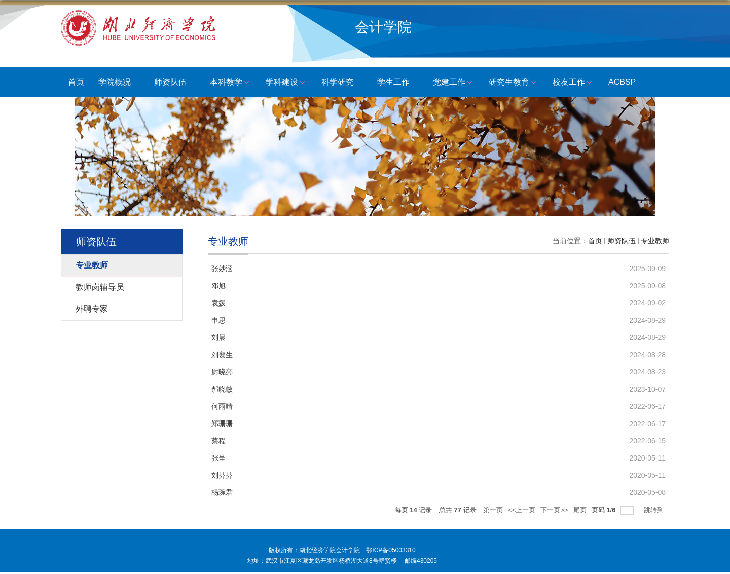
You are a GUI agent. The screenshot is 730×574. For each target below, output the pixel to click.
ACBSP (626, 83)
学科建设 (286, 83)
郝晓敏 (222, 389)
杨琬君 (222, 492)
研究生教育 (513, 83)
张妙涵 (222, 268)
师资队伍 (175, 83)
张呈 (218, 458)
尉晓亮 (222, 372)
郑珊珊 (222, 423)
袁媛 (218, 303)
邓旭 (218, 286)
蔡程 (218, 441)
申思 (218, 320)
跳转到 (655, 510)
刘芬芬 (222, 475)
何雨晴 (222, 406)
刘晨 (218, 337)
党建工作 (453, 83)
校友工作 (573, 83)
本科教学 (230, 83)
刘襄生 (222, 355)
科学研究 (342, 83)
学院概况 (119, 83)
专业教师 (655, 241)
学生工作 (398, 83)
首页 (76, 82)
